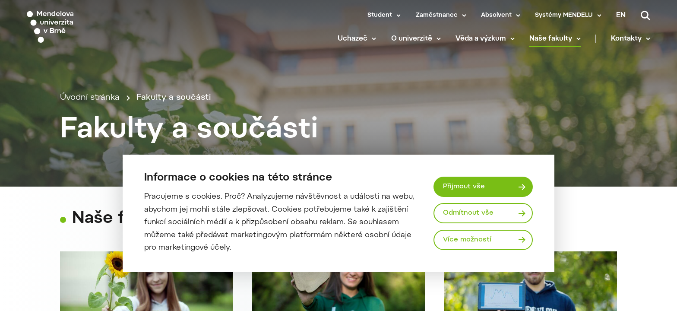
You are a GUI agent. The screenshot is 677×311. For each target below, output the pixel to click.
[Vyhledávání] (645, 15)
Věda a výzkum (481, 38)
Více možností (467, 239)
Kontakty (626, 38)
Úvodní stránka (90, 98)
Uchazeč (352, 38)
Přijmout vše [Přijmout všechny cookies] (464, 186)
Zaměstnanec (437, 16)
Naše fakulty (550, 38)
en (621, 15)
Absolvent (496, 16)
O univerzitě (411, 38)
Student (379, 16)
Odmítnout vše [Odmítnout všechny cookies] (468, 212)
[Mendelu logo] (78, 27)
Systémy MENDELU (564, 16)
